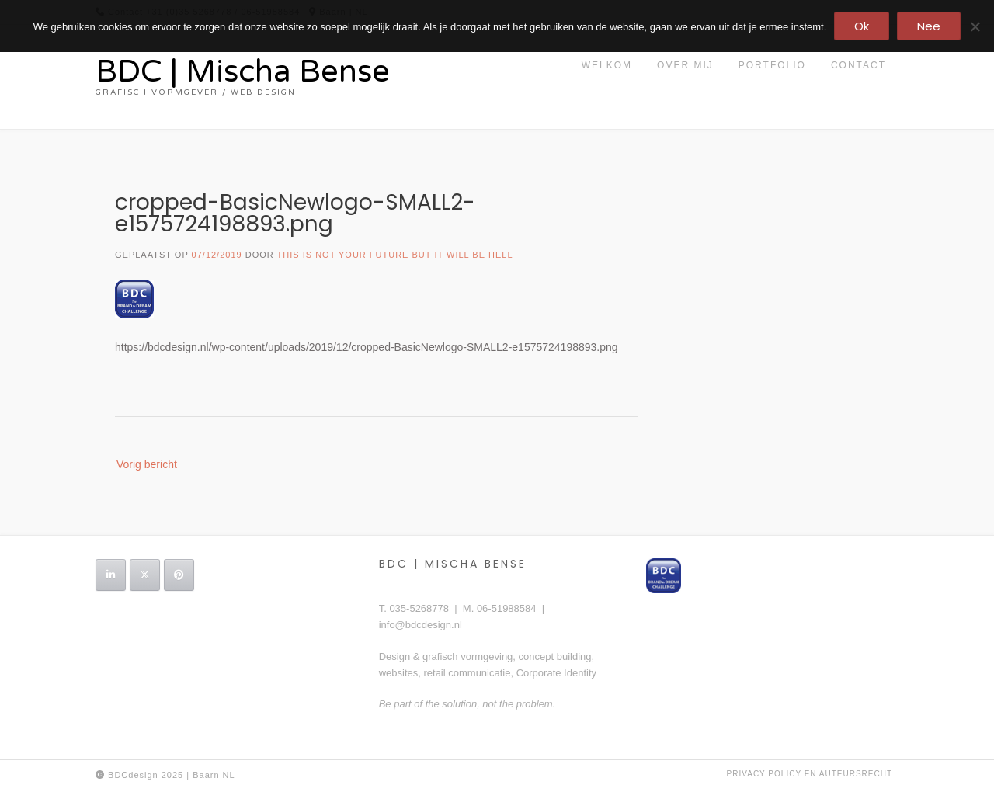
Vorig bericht (146, 464)
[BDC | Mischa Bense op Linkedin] (111, 575)
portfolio (772, 65)
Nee (928, 26)
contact (858, 65)
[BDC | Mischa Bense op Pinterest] (179, 575)
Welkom (607, 65)
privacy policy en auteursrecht (809, 773)
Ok (861, 26)
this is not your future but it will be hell (395, 254)
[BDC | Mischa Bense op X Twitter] (145, 575)
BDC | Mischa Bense (243, 71)
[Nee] (974, 26)
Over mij (685, 65)
